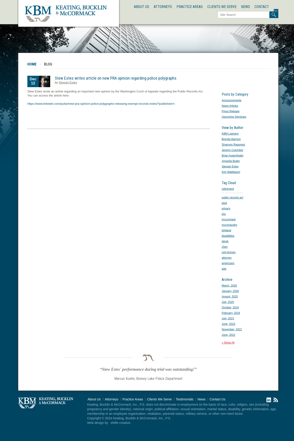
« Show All (228, 342)
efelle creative (120, 423)
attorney (227, 257)
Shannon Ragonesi (233, 144)
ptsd (224, 203)
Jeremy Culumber (232, 150)
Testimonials (184, 399)
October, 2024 (230, 307)
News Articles (230, 105)
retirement (228, 188)
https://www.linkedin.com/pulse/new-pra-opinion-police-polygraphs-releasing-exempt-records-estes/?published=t (100, 103)
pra (224, 214)
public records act (232, 197)
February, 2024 (231, 313)
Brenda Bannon (231, 139)
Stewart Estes (68, 82)
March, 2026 (229, 285)
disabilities (228, 235)
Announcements (232, 100)
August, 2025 (230, 296)
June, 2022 (228, 335)
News (245, 7)
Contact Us (217, 399)
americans (228, 263)
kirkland (226, 230)
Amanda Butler (231, 161)
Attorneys (163, 7)
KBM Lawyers (230, 133)
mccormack (229, 219)
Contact (262, 7)
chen (225, 246)
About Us (141, 7)
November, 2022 (232, 329)
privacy (226, 208)
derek (225, 241)
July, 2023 (228, 318)
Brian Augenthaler (232, 155)
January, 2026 (230, 291)
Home (31, 64)
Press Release (230, 111)
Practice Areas (190, 7)
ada (224, 268)
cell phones (229, 252)
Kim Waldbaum (231, 172)
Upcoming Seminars (234, 116)
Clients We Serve (222, 7)
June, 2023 (228, 324)
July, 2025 (228, 302)
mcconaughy (229, 225)
